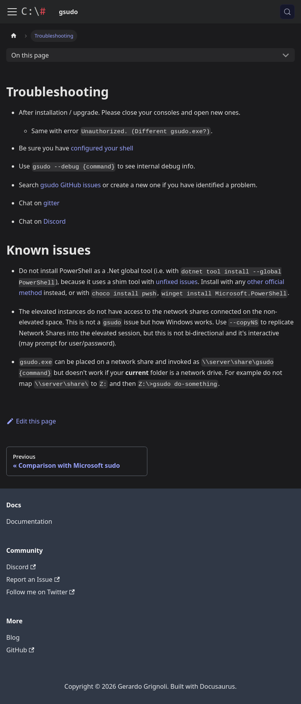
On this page (30, 55)
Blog (13, 637)
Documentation (29, 521)
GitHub (20, 650)
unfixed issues (177, 281)
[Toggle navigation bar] (12, 12)
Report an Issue (33, 579)
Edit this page (31, 421)
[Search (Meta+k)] (287, 11)
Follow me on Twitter (40, 592)
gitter (52, 203)
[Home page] (13, 36)
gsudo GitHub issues (70, 185)
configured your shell (102, 148)
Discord (55, 221)
